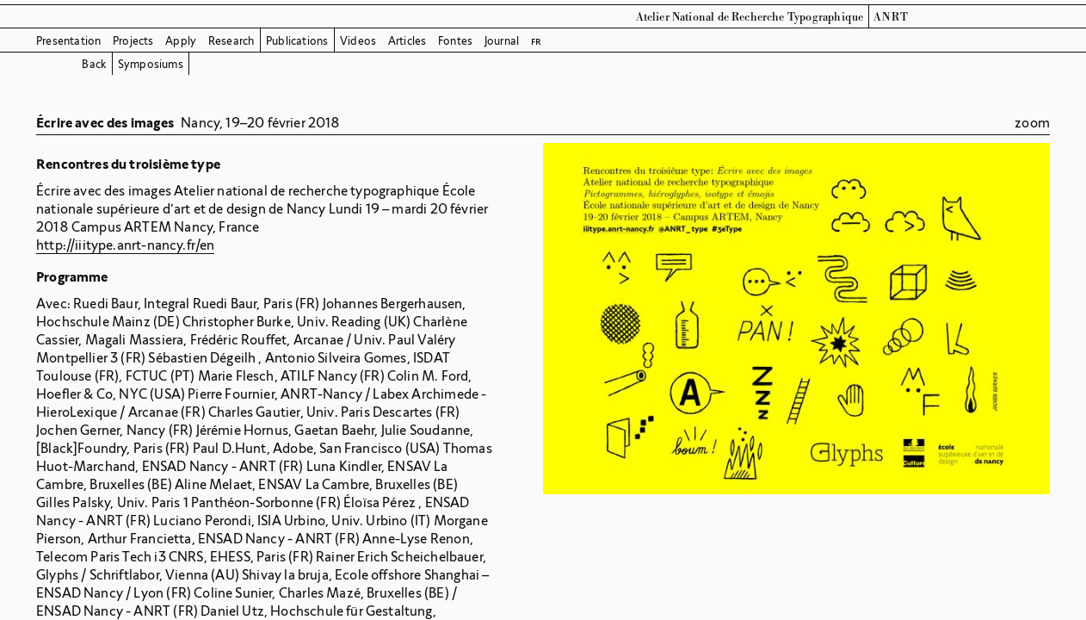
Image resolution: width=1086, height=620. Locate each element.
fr (536, 40)
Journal (501, 40)
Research (231, 40)
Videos (358, 40)
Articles (407, 40)
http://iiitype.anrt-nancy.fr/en (125, 245)
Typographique (825, 17)
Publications (297, 40)
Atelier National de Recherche (710, 17)
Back (94, 64)
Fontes (455, 40)
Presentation (68, 40)
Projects (133, 40)
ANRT (891, 17)
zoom (1032, 123)
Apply (180, 40)
